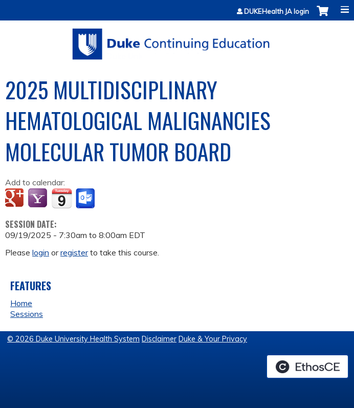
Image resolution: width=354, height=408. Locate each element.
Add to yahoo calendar (38, 198)
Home (21, 303)
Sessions (26, 314)
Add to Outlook (86, 198)
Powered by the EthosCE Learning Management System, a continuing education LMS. (307, 366)
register (74, 252)
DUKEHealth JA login (276, 11)
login (40, 252)
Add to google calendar (15, 198)
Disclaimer (159, 338)
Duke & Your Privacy (213, 338)
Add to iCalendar (61, 198)
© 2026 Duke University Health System (73, 338)
